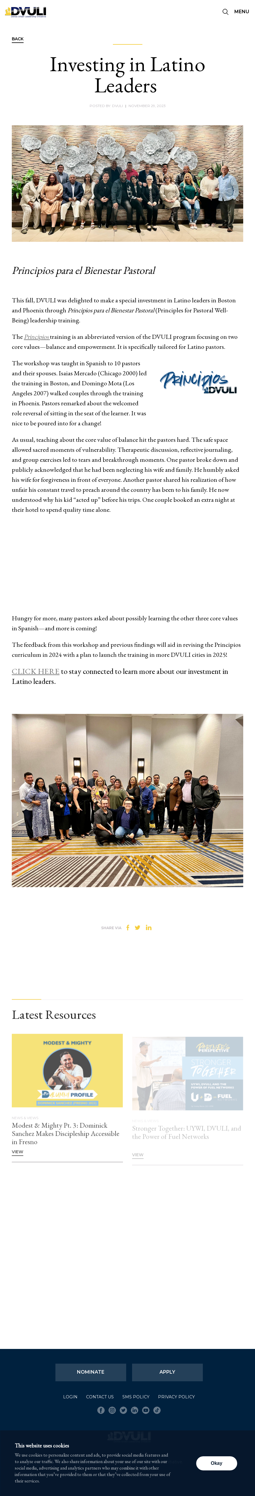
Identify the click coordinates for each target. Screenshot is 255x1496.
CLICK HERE (36, 671)
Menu (241, 11)
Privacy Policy (176, 1397)
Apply (167, 1372)
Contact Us (100, 1397)
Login (70, 1397)
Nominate (90, 1372)
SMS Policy (135, 1397)
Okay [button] (216, 1463)
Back (18, 39)
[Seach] (225, 12)
